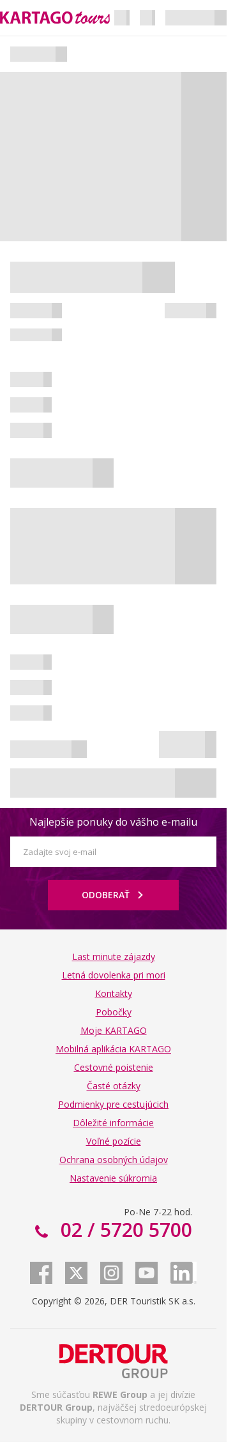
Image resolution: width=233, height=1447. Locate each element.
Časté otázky (113, 1086)
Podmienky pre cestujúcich (113, 1104)
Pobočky (114, 1012)
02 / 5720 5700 (124, 1230)
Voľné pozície (113, 1141)
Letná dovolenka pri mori (113, 975)
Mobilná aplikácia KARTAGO (113, 1049)
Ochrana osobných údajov (113, 1160)
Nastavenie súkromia (113, 1178)
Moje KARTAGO (113, 1030)
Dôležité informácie (113, 1123)
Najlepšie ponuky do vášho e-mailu (113, 822)
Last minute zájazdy (113, 956)
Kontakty (113, 993)
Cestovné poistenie (113, 1067)
